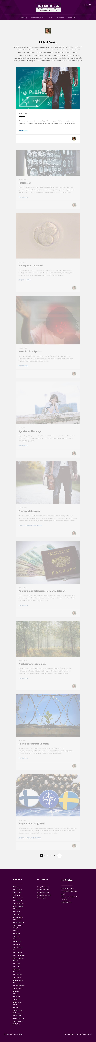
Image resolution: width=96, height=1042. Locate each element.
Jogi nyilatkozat (69, 1034)
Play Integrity (23, 131)
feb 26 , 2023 (23, 113)
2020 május (16, 966)
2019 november (18, 980)
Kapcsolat (71, 18)
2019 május (16, 996)
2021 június (16, 931)
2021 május (16, 933)
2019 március (17, 1002)
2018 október (17, 1016)
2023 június (16, 887)
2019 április (16, 999)
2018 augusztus (18, 1021)
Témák (50, 18)
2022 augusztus (18, 906)
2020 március (17, 972)
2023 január (17, 895)
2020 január (17, 977)
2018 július (16, 1024)
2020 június (16, 964)
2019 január (16, 1007)
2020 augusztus (18, 958)
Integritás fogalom (37, 18)
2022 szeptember (19, 903)
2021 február (17, 942)
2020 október (17, 953)
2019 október (17, 983)
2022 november (18, 898)
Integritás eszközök (43, 889)
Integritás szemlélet (43, 892)
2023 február (17, 892)
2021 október (17, 920)
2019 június (16, 994)
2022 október (17, 900)
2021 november (18, 917)
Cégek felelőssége (67, 888)
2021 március (17, 939)
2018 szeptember (18, 1018)
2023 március (17, 889)
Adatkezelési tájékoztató (83, 1034)
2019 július (16, 991)
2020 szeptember (19, 955)
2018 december (18, 1010)
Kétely (22, 116)
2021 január (16, 944)
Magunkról (60, 18)
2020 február (17, 974)
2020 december (18, 947)
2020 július (16, 961)
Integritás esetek (42, 887)
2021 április (16, 936)
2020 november (18, 950)
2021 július (16, 928)
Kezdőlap (24, 18)
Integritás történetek (44, 895)
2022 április (16, 914)
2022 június (16, 911)
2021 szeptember (18, 922)
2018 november (18, 1013)
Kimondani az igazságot (69, 891)
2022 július (16, 909)
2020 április (16, 969)
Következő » (59, 855)
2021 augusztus (18, 925)
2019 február (17, 1005)
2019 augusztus (18, 988)
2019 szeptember (18, 985)
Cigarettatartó (66, 902)
